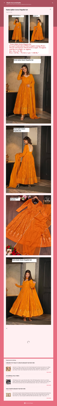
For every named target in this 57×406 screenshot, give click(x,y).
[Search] (52, 3)
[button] (50, 9)
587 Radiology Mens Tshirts (12, 375)
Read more (49, 372)
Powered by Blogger (28, 403)
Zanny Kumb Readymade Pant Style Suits (15, 388)
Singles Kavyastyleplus (13, 3)
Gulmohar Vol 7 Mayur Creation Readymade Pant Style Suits (20, 362)
